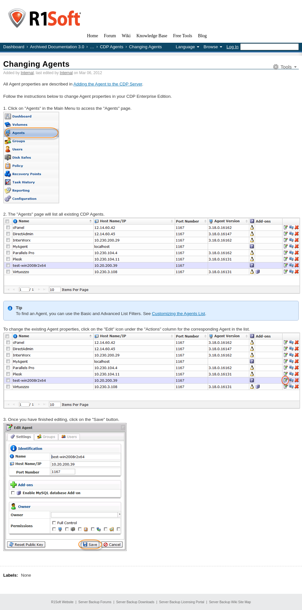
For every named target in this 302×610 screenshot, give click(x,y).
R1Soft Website (62, 602)
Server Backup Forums (94, 602)
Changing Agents (36, 64)
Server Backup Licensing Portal (181, 602)
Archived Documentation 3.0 (57, 46)
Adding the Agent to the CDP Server (107, 84)
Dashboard (13, 46)
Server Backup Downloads (135, 602)
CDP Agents (111, 46)
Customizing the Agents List (178, 313)
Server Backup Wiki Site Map (230, 602)
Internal (27, 73)
